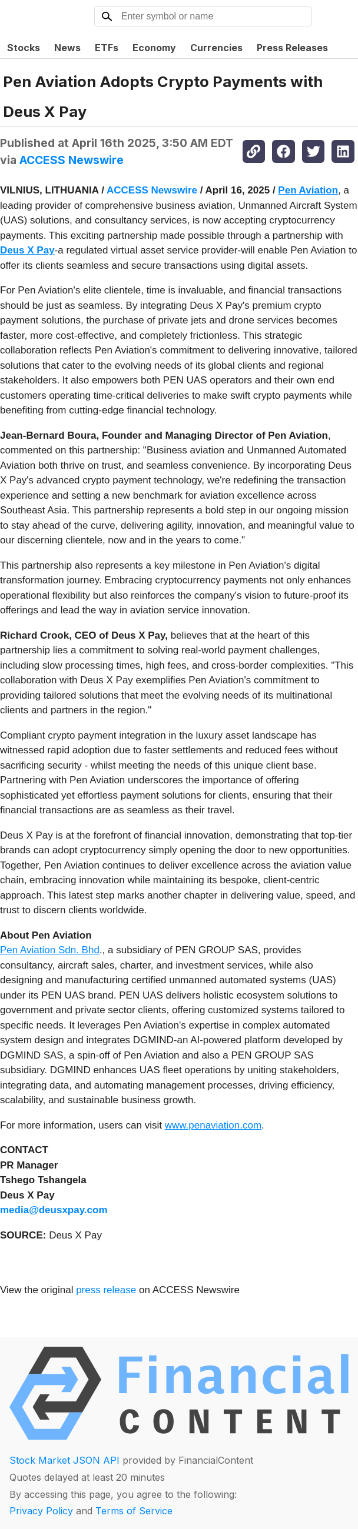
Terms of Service (134, 1511)
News (67, 48)
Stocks (23, 48)
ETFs (106, 48)
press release (106, 1290)
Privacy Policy (41, 1511)
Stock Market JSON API (64, 1460)
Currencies (216, 48)
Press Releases (292, 48)
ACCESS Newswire (71, 160)
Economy (154, 48)
